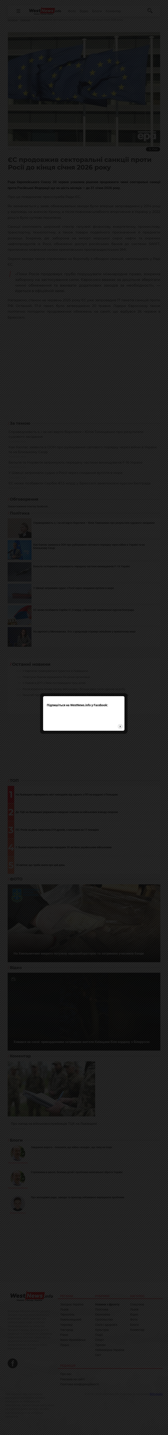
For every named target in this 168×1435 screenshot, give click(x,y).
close (120, 730)
